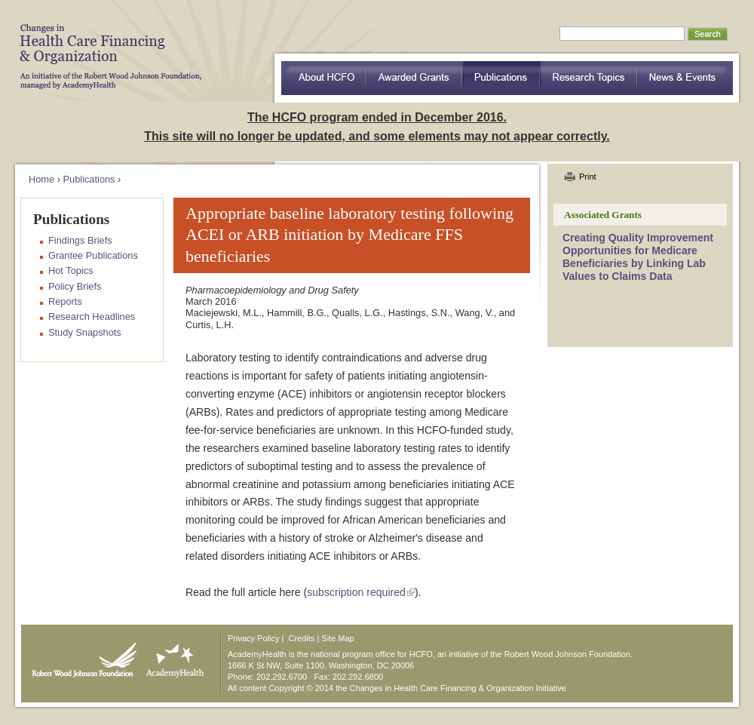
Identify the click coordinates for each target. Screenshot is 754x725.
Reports (65, 301)
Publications (502, 78)
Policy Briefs (74, 286)
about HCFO (323, 78)
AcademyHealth (171, 656)
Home (41, 179)
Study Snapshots (84, 332)
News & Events (685, 78)
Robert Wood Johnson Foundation (80, 656)
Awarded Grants (414, 78)
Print (587, 176)
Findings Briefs (80, 240)
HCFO (105, 45)
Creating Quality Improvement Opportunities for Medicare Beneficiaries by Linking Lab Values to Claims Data (637, 256)
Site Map (337, 638)
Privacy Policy (253, 638)
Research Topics (589, 78)
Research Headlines (91, 316)
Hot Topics (70, 270)
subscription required (356, 592)
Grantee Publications (93, 255)
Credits (302, 638)
